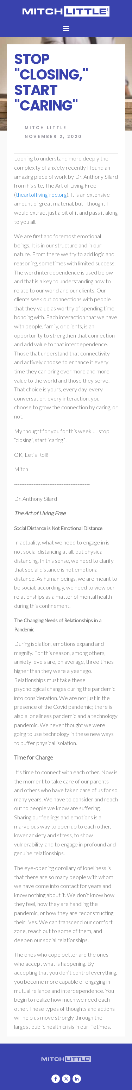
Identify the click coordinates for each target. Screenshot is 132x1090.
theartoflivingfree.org (41, 194)
